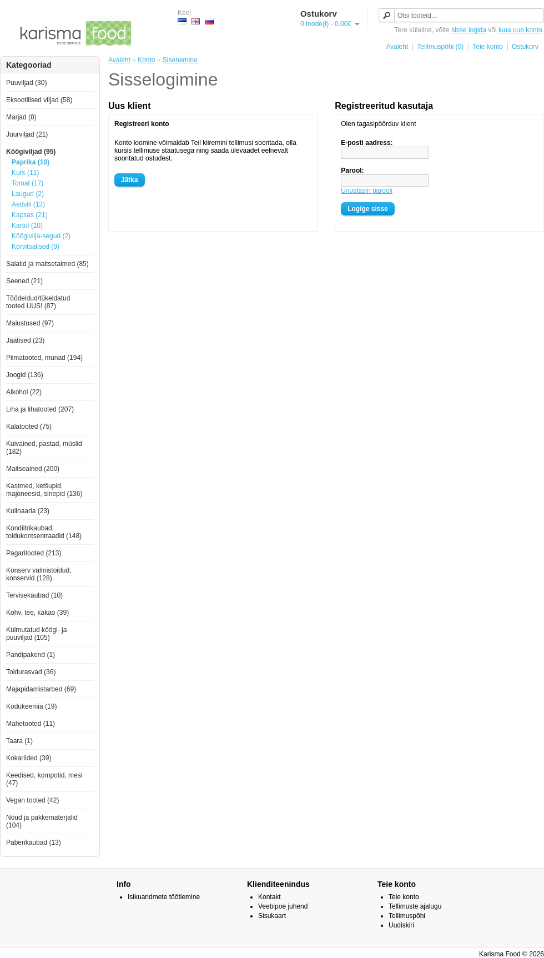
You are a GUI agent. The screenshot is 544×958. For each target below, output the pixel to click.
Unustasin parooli (366, 190)
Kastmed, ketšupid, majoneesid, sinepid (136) (44, 490)
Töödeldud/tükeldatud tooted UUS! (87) (38, 302)
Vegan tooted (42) (32, 800)
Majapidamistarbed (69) (41, 689)
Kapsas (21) (30, 215)
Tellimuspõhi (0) (440, 47)
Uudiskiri (401, 925)
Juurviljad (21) (27, 134)
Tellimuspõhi (407, 916)
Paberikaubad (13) (33, 842)
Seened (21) (24, 281)
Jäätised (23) (25, 340)
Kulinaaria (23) (27, 511)
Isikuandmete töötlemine (164, 897)
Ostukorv (525, 47)
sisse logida (468, 30)
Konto (146, 60)
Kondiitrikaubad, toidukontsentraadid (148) (44, 532)
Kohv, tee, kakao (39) (37, 612)
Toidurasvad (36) (31, 672)
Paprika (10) (30, 162)
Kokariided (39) (28, 758)
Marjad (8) (21, 117)
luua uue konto (520, 30)
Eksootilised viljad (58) (39, 100)
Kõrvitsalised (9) (35, 246)
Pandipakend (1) (30, 655)
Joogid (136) (24, 375)
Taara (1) (19, 741)
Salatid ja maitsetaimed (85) (47, 264)
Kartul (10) (27, 225)
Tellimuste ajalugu (415, 906)
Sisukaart (272, 916)
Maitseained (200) (32, 469)
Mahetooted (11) (30, 724)
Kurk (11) (25, 173)
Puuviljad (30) (26, 83)
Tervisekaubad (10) (34, 595)
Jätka (129, 180)
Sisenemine (180, 60)
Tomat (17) (27, 183)
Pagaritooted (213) (33, 553)
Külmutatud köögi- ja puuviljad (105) (36, 633)
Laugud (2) (28, 194)
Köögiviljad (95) (31, 152)
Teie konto (487, 47)
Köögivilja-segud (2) (41, 236)
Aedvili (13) (28, 204)
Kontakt (269, 897)
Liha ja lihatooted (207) (40, 409)
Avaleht (397, 47)
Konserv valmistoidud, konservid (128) (38, 574)
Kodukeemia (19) (31, 706)
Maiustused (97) (30, 323)
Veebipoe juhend (283, 906)
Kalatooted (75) (29, 426)
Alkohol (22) (24, 392)
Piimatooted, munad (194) (44, 358)
